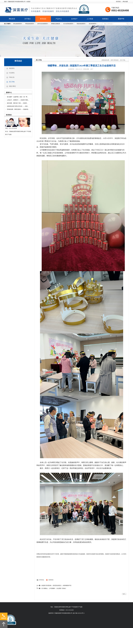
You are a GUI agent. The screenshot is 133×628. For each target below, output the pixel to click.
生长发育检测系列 (68, 23)
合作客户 (74, 19)
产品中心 (59, 19)
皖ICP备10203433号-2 (79, 613)
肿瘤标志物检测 (55, 23)
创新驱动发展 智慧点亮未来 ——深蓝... (17, 106)
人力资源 (90, 19)
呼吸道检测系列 (29, 23)
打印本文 (41, 580)
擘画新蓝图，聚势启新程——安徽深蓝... (18, 109)
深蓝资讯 (10, 68)
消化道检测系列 (17, 23)
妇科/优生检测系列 (42, 23)
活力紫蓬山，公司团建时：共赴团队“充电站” (53, 588)
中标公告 (10, 77)
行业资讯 (10, 73)
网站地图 (125, 1)
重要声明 (121, 19)
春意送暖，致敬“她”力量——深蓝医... (17, 103)
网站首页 (12, 19)
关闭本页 (50, 580)
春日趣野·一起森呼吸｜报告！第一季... (17, 97)
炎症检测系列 (92, 23)
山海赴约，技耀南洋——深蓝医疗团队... (18, 100)
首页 (112, 60)
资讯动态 (43, 19)
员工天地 (10, 82)
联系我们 (118, 1)
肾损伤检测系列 (81, 23)
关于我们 (27, 19)
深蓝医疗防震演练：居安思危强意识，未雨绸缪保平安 (56, 585)
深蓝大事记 (11, 86)
